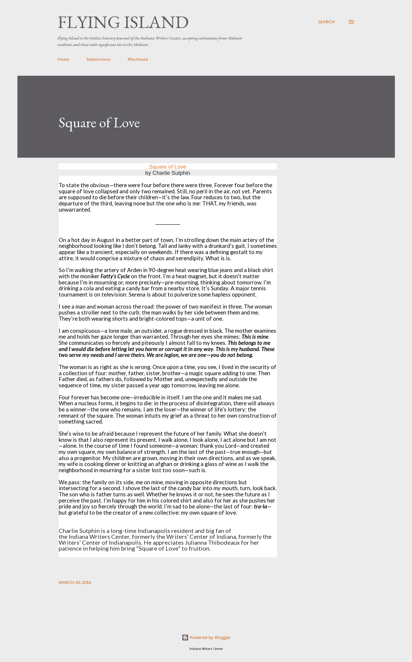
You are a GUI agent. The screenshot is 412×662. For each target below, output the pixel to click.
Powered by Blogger (206, 637)
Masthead (138, 59)
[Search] (326, 22)
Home (63, 59)
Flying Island (123, 21)
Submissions (98, 59)
